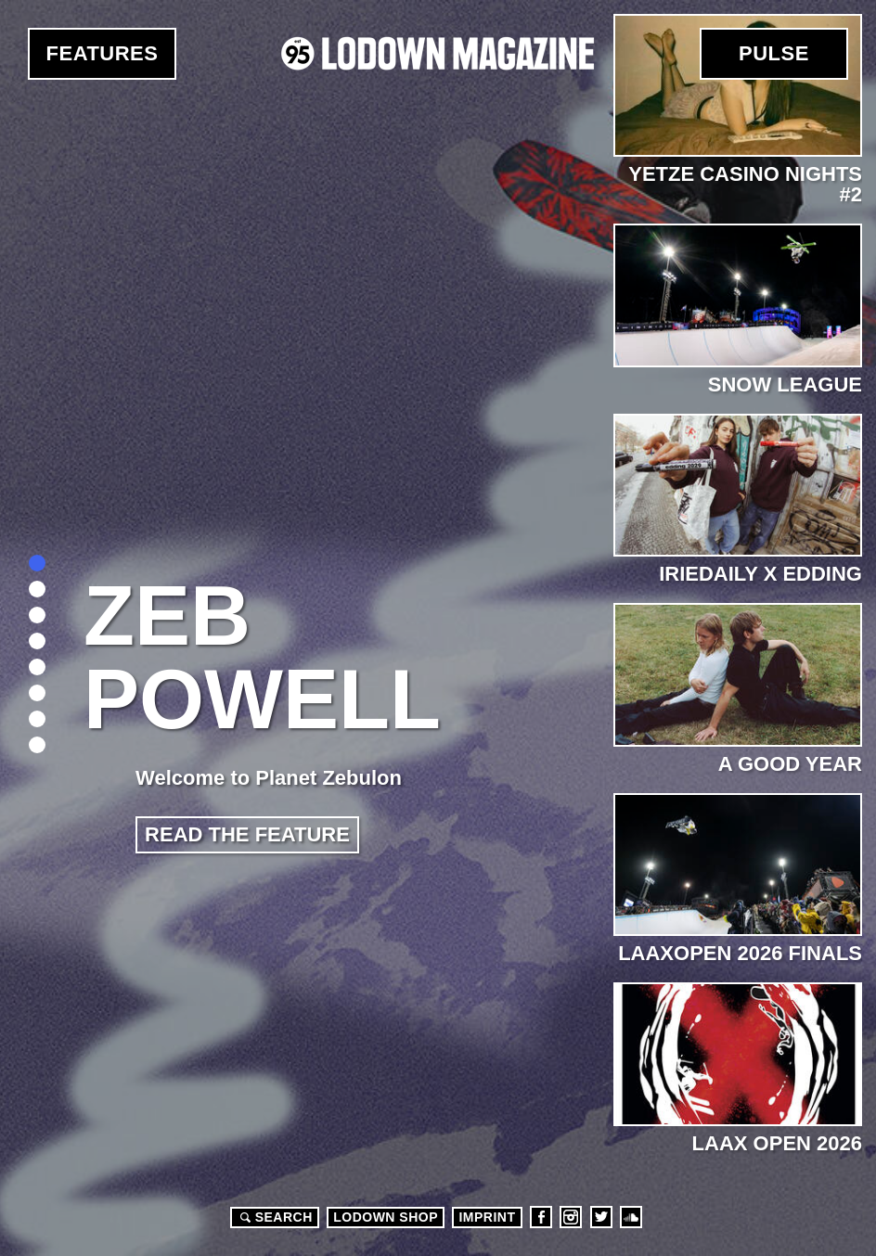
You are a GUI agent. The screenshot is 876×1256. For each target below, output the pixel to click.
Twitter (601, 1217)
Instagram (571, 1217)
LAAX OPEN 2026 (777, 1143)
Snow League (785, 384)
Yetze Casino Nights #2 (745, 184)
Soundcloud (631, 1217)
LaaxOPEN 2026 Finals (740, 953)
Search (274, 1217)
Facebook (541, 1217)
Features (102, 53)
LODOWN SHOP (385, 1217)
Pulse (774, 53)
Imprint (486, 1217)
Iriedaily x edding (760, 573)
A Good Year (790, 763)
